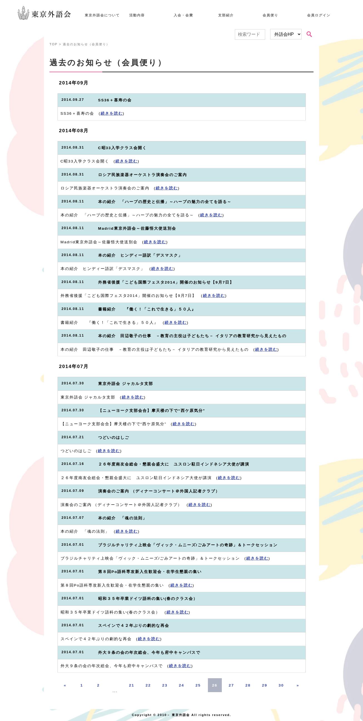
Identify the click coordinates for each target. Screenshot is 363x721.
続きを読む (112, 113)
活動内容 (137, 15)
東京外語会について (102, 15)
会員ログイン (318, 15)
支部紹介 (226, 15)
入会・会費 (183, 15)
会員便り (270, 15)
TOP (53, 44)
